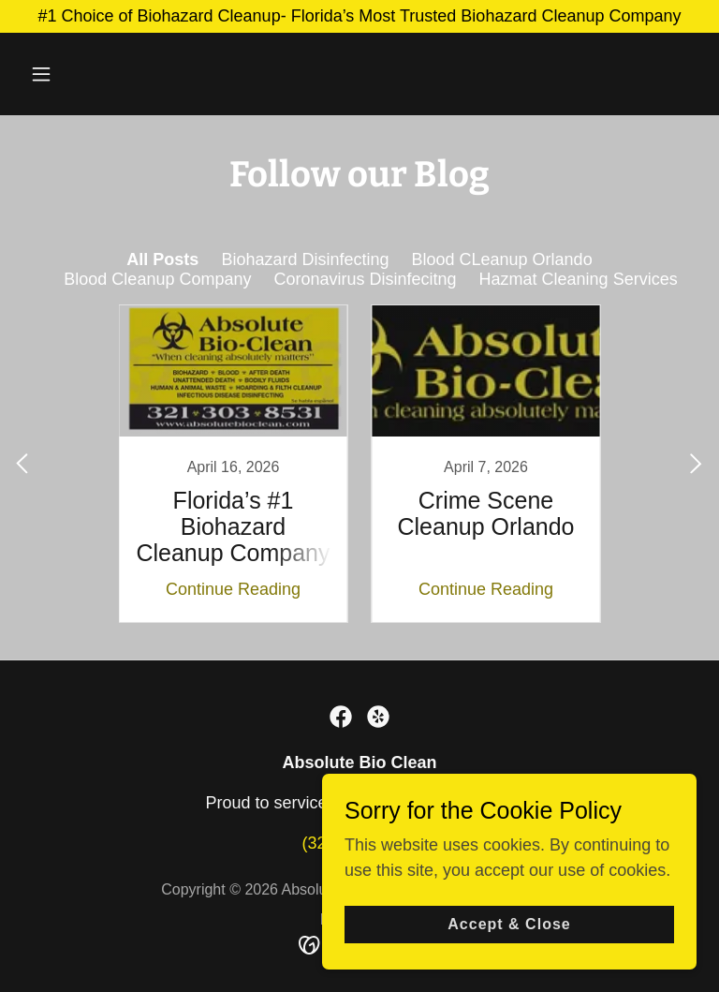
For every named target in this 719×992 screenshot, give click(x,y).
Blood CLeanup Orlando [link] (502, 259)
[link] (233, 463)
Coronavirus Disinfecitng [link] (364, 279)
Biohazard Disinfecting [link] (305, 259)
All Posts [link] (162, 259)
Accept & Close (509, 924)
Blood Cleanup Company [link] (157, 279)
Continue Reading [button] (233, 589)
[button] (99, 74)
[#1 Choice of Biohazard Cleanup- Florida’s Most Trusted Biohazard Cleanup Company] (359, 16)
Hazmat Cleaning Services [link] (578, 279)
